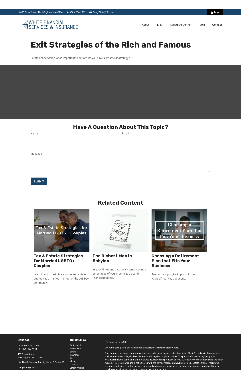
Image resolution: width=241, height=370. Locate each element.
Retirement (75, 336)
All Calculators (77, 365)
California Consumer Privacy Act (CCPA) (203, 365)
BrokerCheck (172, 338)
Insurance (74, 345)
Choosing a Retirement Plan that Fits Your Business (175, 251)
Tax (71, 349)
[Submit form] (39, 172)
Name (34, 124)
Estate (73, 342)
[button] (145, 15)
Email (125, 124)
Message (36, 144)
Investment (75, 339)
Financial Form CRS (118, 333)
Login (214, 3)
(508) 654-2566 (75, 3)
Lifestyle (74, 355)
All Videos (74, 362)
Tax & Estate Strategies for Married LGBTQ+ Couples (58, 251)
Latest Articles (77, 358)
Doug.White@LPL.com (101, 3)
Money (73, 352)
